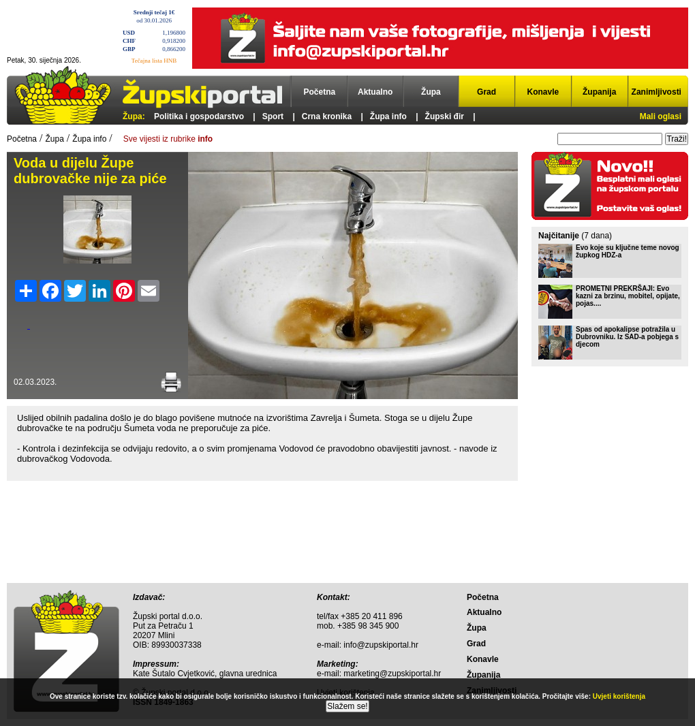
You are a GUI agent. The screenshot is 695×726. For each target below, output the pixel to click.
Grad (486, 92)
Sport (272, 116)
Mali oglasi (660, 116)
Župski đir (444, 116)
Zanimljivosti (656, 92)
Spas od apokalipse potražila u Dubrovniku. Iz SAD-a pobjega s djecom (627, 337)
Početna (320, 92)
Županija (599, 92)
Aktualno (375, 92)
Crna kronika (327, 116)
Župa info (388, 116)
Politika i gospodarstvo (199, 116)
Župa (431, 92)
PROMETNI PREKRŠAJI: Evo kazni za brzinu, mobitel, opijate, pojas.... (628, 296)
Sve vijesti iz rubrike (168, 139)
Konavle (543, 92)
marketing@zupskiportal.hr (392, 673)
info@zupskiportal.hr (380, 645)
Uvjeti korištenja (619, 696)
